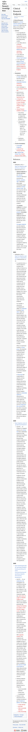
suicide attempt (21, 704)
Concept (21, 714)
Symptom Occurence (21, 47)
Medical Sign (20, 49)
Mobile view (20, 727)
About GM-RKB (22, 724)
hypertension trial (21, 97)
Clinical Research (18, 716)
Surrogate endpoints (21, 224)
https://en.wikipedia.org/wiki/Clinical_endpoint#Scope (21, 257)
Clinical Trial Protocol (21, 58)
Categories (16, 714)
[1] (24, 110)
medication (24, 308)
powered (19, 212)
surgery (19, 76)
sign (18, 181)
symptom (23, 180)
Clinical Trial (17, 154)
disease (18, 180)
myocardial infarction (21, 82)
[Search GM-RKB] (24, 5)
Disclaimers (15, 727)
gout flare (20, 706)
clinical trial (15, 25)
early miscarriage (22, 711)
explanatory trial (20, 581)
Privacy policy (15, 724)
